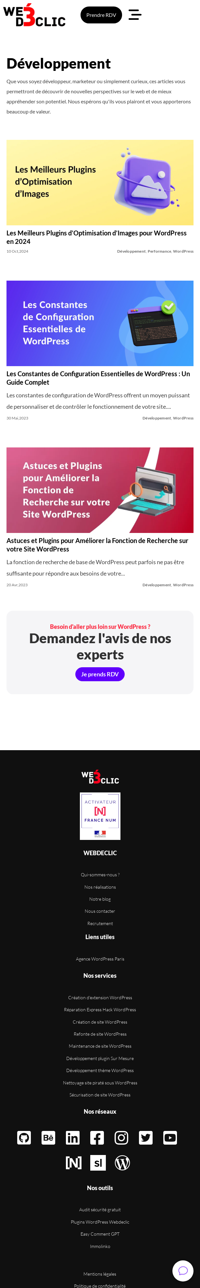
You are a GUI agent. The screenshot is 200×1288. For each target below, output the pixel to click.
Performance (159, 251)
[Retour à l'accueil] (100, 777)
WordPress (183, 251)
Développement (131, 251)
